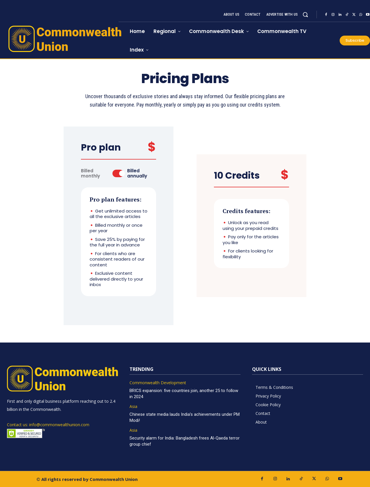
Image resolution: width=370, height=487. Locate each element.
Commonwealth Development (158, 382)
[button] (305, 14)
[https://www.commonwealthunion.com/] (59, 38)
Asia (133, 406)
